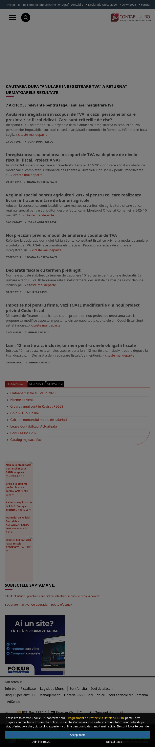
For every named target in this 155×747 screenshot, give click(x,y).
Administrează (41, 741)
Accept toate (78, 735)
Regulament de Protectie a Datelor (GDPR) (96, 718)
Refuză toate (114, 741)
